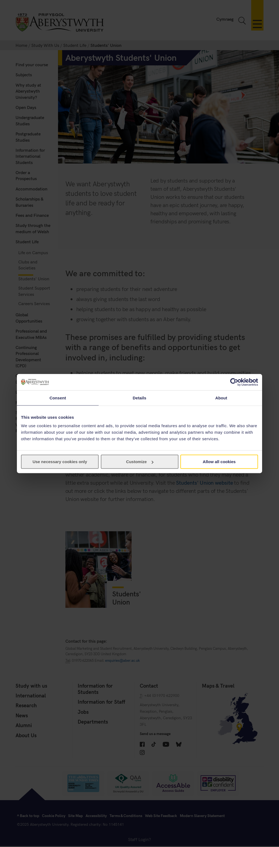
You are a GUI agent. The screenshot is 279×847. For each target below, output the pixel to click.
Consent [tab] (58, 397)
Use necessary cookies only (59, 461)
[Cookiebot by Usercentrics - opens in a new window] (234, 382)
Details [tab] (139, 397)
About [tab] (221, 397)
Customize (139, 461)
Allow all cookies (219, 461)
